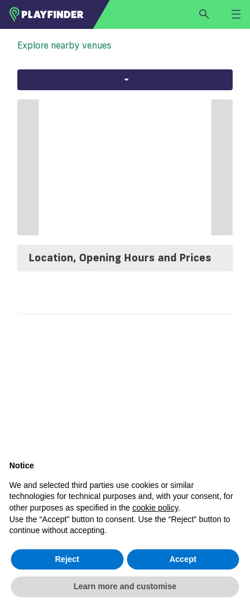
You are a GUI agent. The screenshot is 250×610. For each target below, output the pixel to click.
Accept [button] (182, 559)
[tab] (125, 258)
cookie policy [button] (155, 507)
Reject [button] (67, 559)
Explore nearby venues (64, 45)
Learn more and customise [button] (124, 586)
